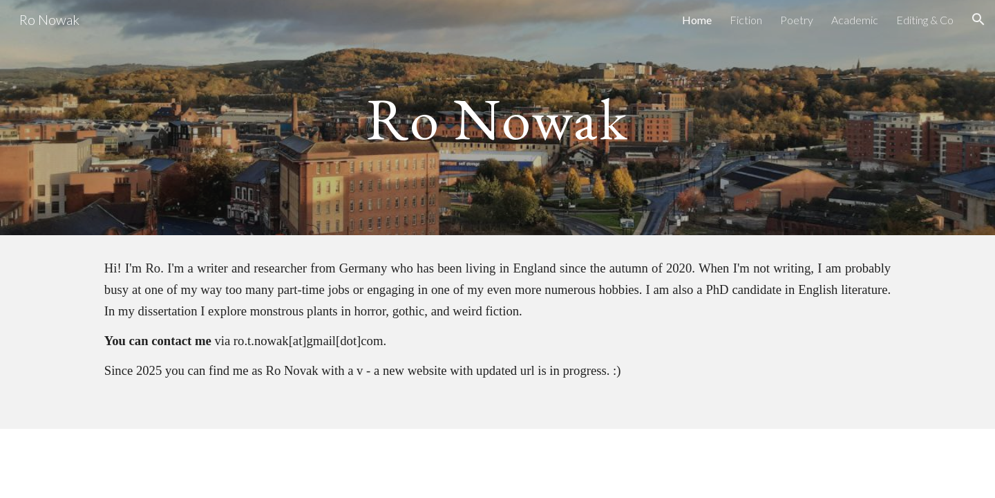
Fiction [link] (746, 19)
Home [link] (697, 19)
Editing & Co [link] (925, 19)
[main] (497, 117)
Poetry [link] (796, 19)
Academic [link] (854, 19)
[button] (978, 19)
